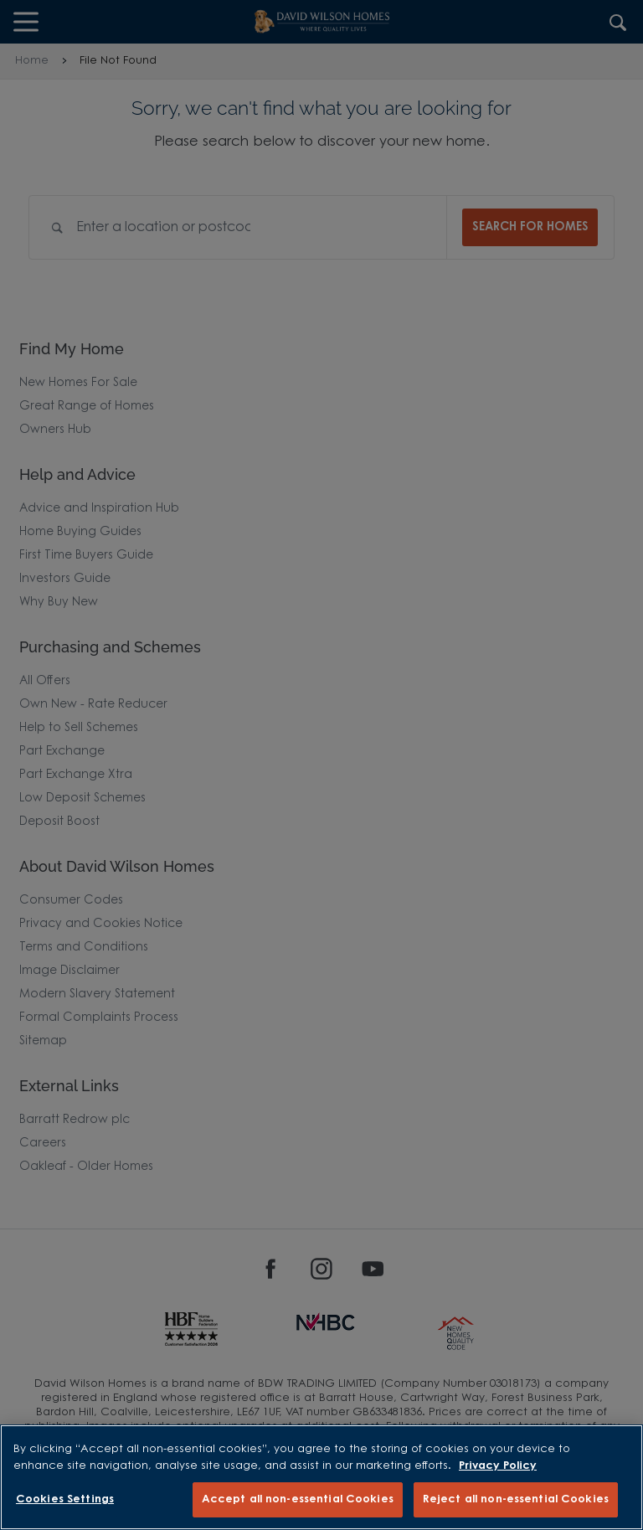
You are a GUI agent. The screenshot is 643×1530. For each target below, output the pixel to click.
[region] (321, 1477)
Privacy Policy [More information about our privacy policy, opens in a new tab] (498, 1465)
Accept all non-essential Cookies (298, 1499)
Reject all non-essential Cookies (516, 1499)
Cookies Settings (65, 1499)
